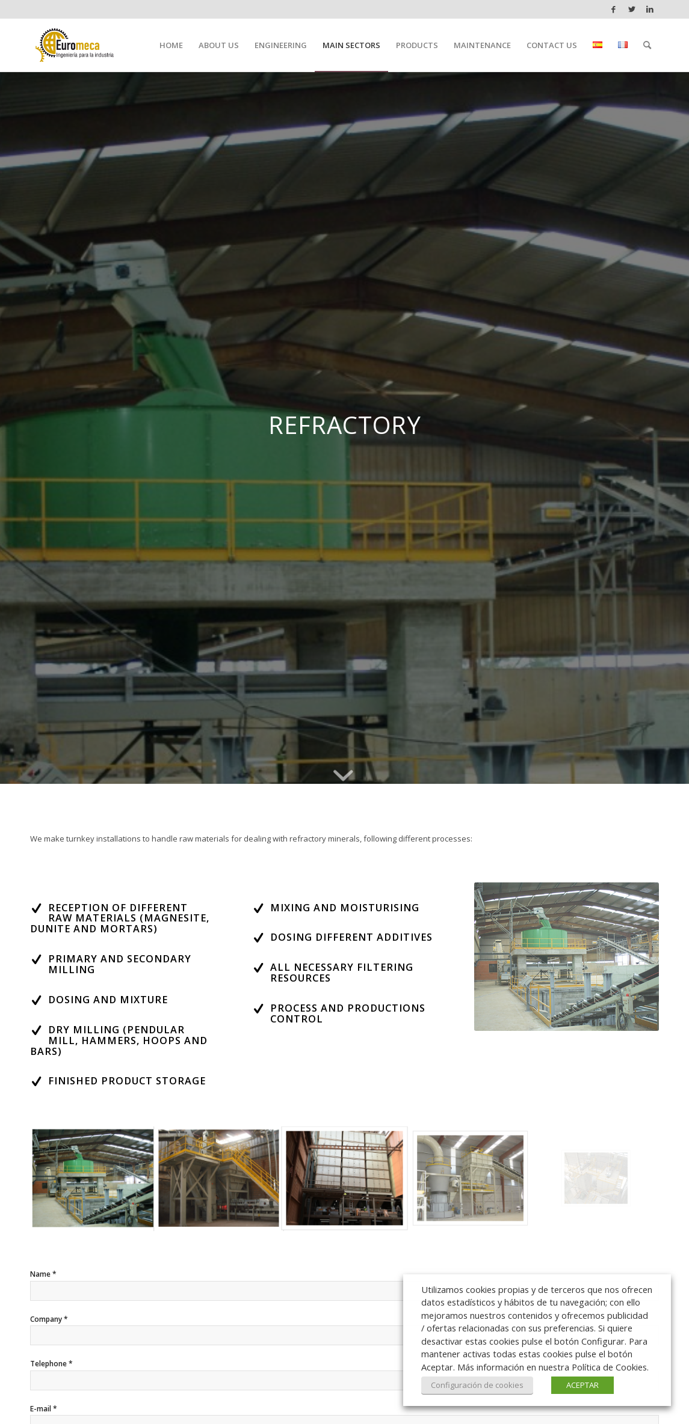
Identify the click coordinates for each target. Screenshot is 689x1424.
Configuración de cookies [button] (477, 1385)
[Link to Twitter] (631, 9)
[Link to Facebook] (613, 9)
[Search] (647, 45)
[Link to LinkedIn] (650, 9)
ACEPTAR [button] (582, 1385)
